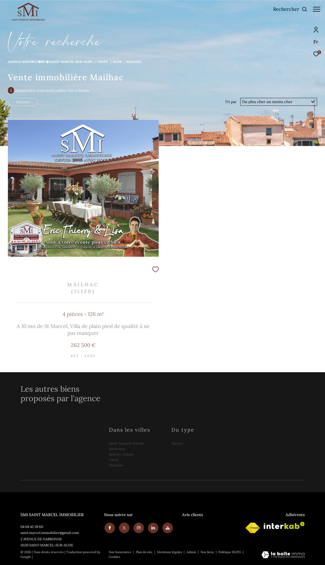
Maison (22, 101)
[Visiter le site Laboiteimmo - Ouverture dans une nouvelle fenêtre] (283, 555)
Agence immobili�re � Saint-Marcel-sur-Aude (50, 61)
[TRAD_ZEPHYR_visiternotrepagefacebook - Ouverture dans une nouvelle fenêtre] (109, 527)
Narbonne (117, 449)
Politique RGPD (229, 552)
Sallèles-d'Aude (121, 454)
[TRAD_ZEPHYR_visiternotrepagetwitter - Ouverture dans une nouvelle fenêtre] (123, 527)
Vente (102, 61)
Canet (113, 459)
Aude (117, 61)
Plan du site (144, 552)
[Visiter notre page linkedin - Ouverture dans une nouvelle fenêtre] (152, 527)
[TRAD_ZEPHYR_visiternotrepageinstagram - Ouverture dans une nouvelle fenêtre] (138, 527)
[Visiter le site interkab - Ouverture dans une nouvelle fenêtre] (284, 525)
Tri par (231, 102)
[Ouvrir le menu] (316, 9)
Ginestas (116, 465)
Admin (192, 552)
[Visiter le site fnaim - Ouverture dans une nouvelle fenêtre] (253, 528)
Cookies (114, 557)
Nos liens (208, 552)
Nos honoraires (120, 552)
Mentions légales (170, 552)
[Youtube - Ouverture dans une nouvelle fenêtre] (167, 527)
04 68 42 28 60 (32, 526)
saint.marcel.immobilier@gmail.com (50, 533)
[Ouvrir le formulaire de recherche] (288, 9)
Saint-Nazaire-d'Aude (126, 443)
